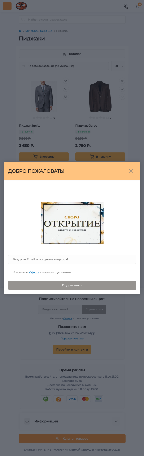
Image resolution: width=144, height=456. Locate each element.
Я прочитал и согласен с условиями (42, 272)
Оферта (34, 272)
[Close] (131, 171)
